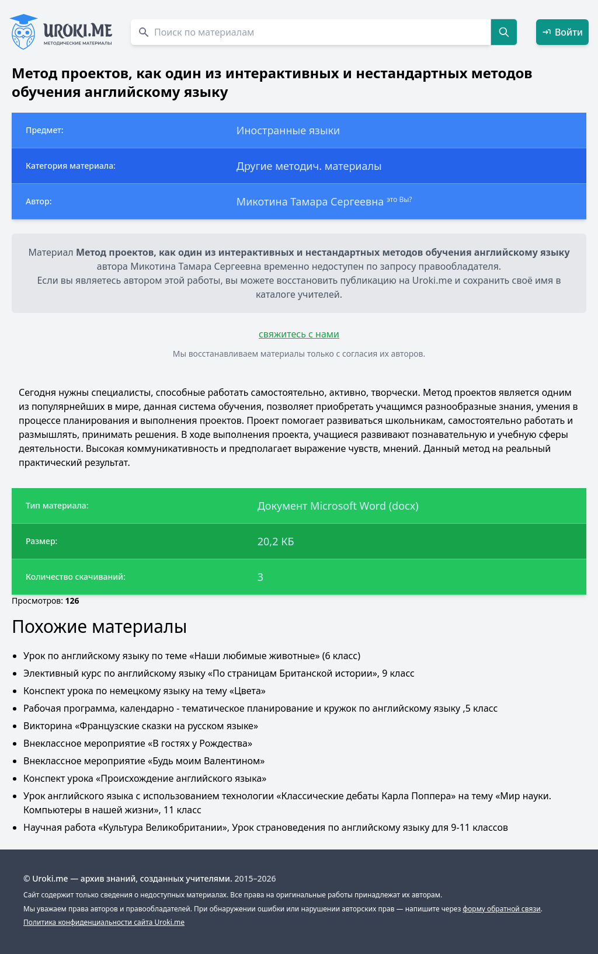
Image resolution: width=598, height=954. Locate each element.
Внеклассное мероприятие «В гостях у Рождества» (137, 743)
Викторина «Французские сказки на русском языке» (140, 725)
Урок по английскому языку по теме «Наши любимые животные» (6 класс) (191, 655)
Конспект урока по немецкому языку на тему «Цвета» (144, 690)
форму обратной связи (501, 909)
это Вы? (399, 199)
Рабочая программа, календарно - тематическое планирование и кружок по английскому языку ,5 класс (260, 708)
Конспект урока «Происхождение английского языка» (144, 778)
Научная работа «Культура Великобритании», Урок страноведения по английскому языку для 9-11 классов (265, 827)
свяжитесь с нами (299, 334)
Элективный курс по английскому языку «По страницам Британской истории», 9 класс (219, 673)
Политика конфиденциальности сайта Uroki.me (104, 922)
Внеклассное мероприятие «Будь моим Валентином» (144, 760)
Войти (562, 32)
